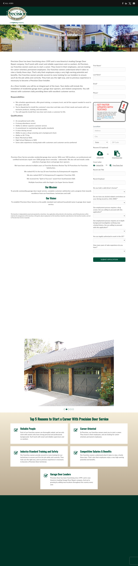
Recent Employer (99, 179)
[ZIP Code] (117, 142)
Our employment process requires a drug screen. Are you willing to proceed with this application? (107, 210)
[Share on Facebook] (122, 3)
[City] (109, 136)
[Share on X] (130, 3)
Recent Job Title (98, 170)
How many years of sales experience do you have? (108, 246)
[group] (69, 372)
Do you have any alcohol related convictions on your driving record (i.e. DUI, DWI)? (109, 198)
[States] (100, 142)
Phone (95, 93)
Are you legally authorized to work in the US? (108, 236)
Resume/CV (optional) (100, 147)
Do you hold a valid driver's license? (105, 188)
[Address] (109, 130)
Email (95, 84)
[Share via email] (134, 3)
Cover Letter (97, 162)
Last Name (97, 75)
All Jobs (8, 3)
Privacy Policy (108, 118)
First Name (97, 66)
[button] (64, 409)
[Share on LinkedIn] (126, 3)
